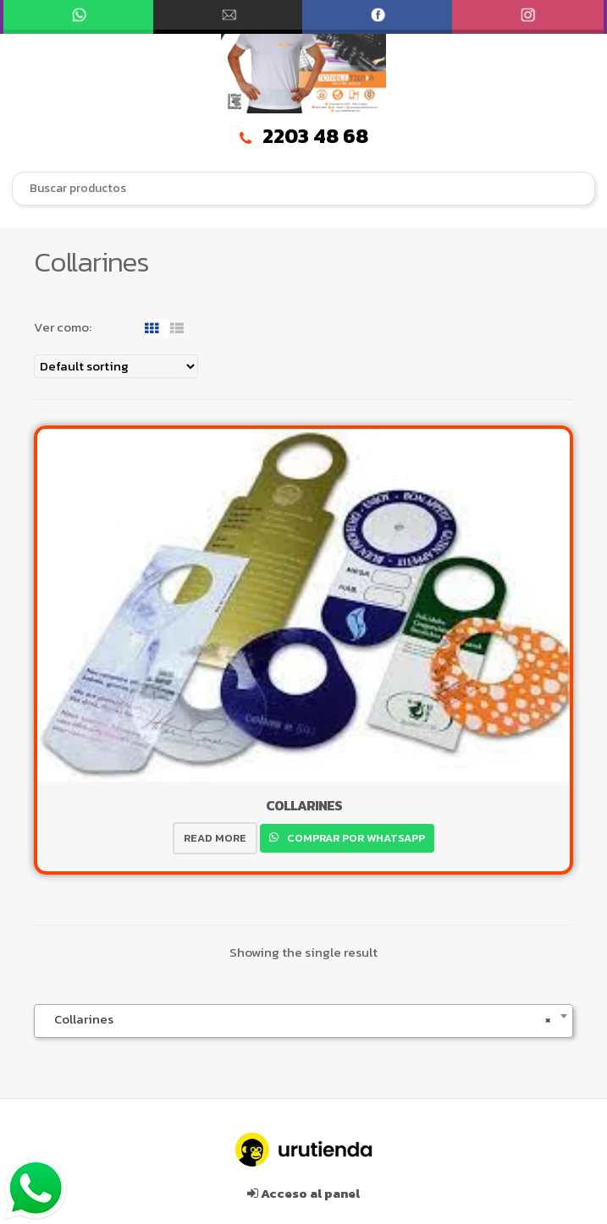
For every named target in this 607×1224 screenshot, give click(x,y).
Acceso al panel (303, 1193)
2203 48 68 (304, 136)
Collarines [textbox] (298, 1019)
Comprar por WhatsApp (354, 838)
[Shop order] (116, 366)
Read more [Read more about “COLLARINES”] (215, 838)
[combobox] (303, 189)
